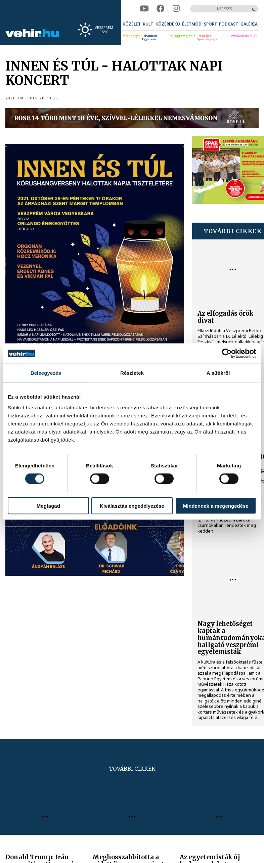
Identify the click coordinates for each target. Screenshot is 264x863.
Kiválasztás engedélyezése (132, 505)
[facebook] (161, 8)
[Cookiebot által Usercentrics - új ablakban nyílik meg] (226, 354)
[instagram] (176, 8)
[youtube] (144, 8)
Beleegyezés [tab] (46, 373)
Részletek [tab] (132, 373)
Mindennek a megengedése (216, 505)
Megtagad (48, 505)
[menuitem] (132, 24)
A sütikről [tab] (218, 373)
